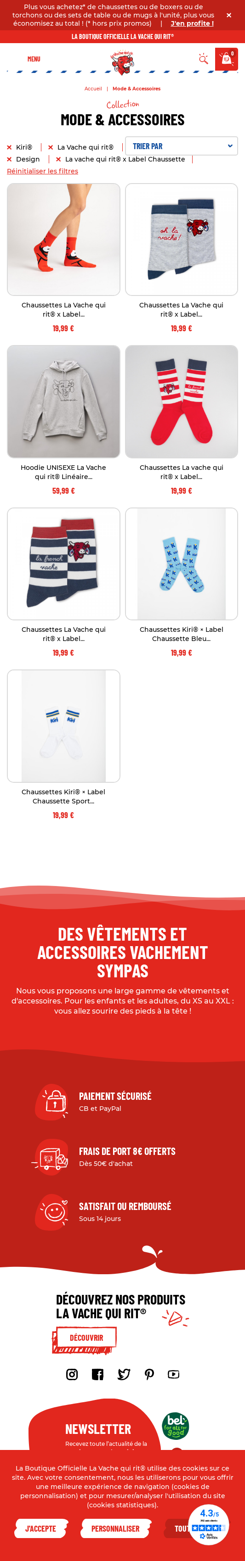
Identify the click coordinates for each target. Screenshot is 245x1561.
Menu (34, 59)
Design (29, 159)
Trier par (183, 146)
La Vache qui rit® (86, 147)
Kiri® (25, 147)
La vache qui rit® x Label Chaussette (125, 159)
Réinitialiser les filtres (42, 171)
